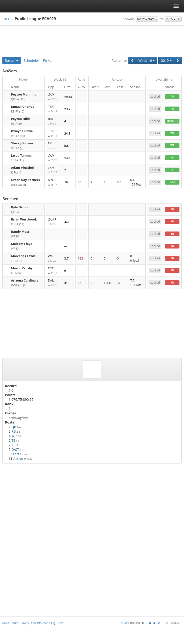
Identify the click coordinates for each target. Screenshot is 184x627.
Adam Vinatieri (22, 167)
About (5, 623)
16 (66, 182)
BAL (54, 121)
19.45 (68, 97)
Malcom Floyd (21, 244)
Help (60, 623)
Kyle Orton (19, 207)
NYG (54, 182)
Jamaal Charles (22, 106)
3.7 (66, 258)
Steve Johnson (22, 143)
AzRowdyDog (18, 417)
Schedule (30, 60)
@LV (54, 97)
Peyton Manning (23, 94)
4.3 (66, 222)
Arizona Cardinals (24, 280)
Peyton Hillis (20, 119)
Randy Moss (20, 231)
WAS (54, 258)
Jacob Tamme (21, 155)
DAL (54, 283)
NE (54, 145)
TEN (54, 109)
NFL (7, 19)
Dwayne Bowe (22, 131)
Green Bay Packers (25, 180)
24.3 (67, 133)
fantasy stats (147, 19)
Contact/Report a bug (43, 623)
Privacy (25, 623)
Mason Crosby (22, 268)
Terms (15, 623)
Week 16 (146, 60)
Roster (11, 60)
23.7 (67, 109)
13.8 (67, 158)
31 (66, 283)
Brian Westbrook (24, 219)
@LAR (54, 221)
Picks (47, 60)
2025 (170, 19)
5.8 (66, 145)
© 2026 (125, 623)
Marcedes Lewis (23, 256)
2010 (166, 60)
